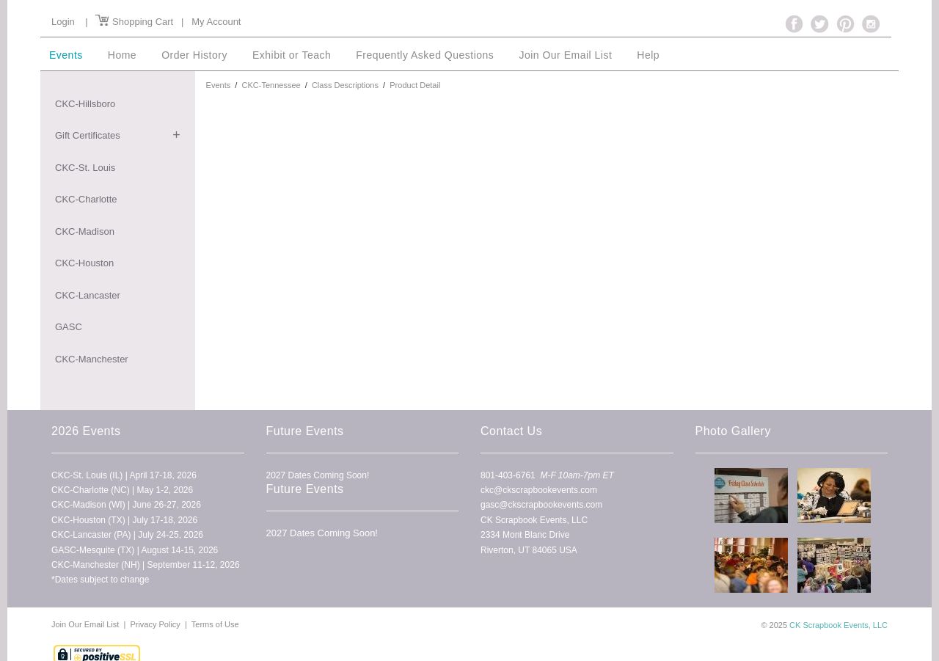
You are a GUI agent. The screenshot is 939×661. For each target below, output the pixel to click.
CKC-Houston (84, 263)
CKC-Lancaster (87, 295)
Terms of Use (215, 624)
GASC (68, 326)
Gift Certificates (87, 135)
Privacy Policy (155, 624)
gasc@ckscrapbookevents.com (541, 505)
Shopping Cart (134, 21)
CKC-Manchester (91, 359)
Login (63, 21)
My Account (216, 21)
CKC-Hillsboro (85, 103)
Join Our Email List (86, 624)
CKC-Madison (84, 231)
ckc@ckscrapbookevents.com (539, 490)
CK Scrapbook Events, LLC (838, 625)
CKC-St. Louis (85, 167)
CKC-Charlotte (86, 199)
